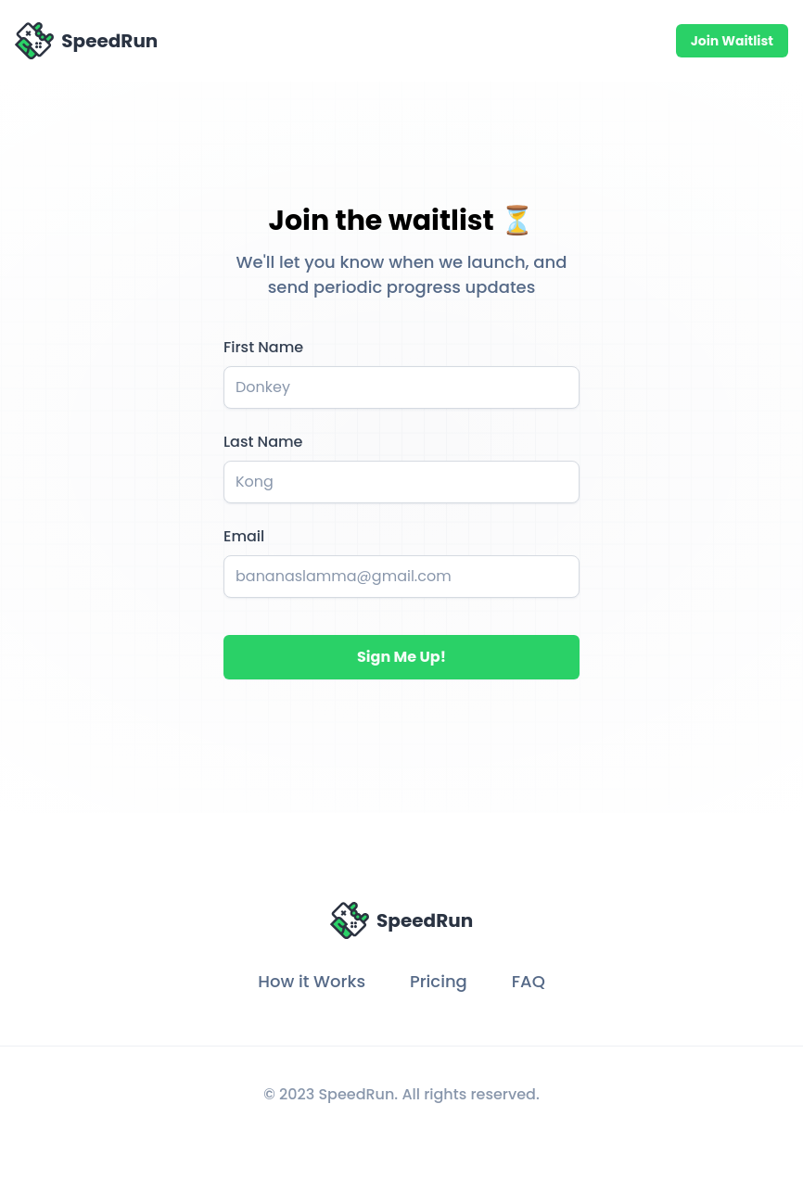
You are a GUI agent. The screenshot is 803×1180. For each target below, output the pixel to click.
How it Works (311, 981)
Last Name (263, 441)
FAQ (528, 981)
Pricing (438, 981)
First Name (263, 347)
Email (243, 536)
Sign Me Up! (401, 656)
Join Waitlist (732, 41)
